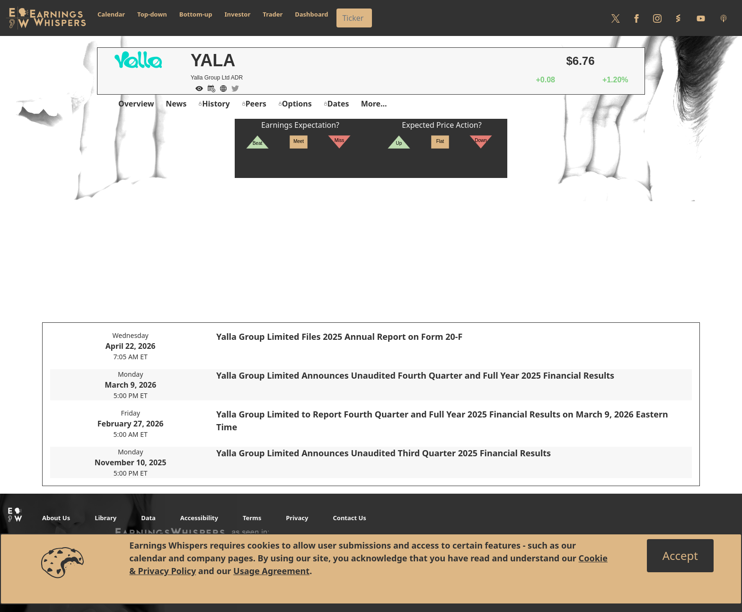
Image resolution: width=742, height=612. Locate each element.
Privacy (297, 518)
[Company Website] (221, 87)
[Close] (680, 555)
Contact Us (349, 518)
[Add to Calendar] (209, 87)
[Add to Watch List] (197, 87)
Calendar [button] (111, 14)
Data (148, 518)
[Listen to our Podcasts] (724, 18)
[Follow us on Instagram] (657, 18)
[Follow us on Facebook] (636, 18)
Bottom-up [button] (195, 14)
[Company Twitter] (233, 87)
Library (105, 518)
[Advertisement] (371, 244)
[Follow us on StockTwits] (678, 18)
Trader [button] (273, 14)
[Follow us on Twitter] (616, 18)
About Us (56, 518)
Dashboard (311, 14)
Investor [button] (238, 14)
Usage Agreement (271, 571)
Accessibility (199, 518)
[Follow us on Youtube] (701, 18)
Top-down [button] (152, 14)
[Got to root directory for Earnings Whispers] (46, 18)
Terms (252, 518)
